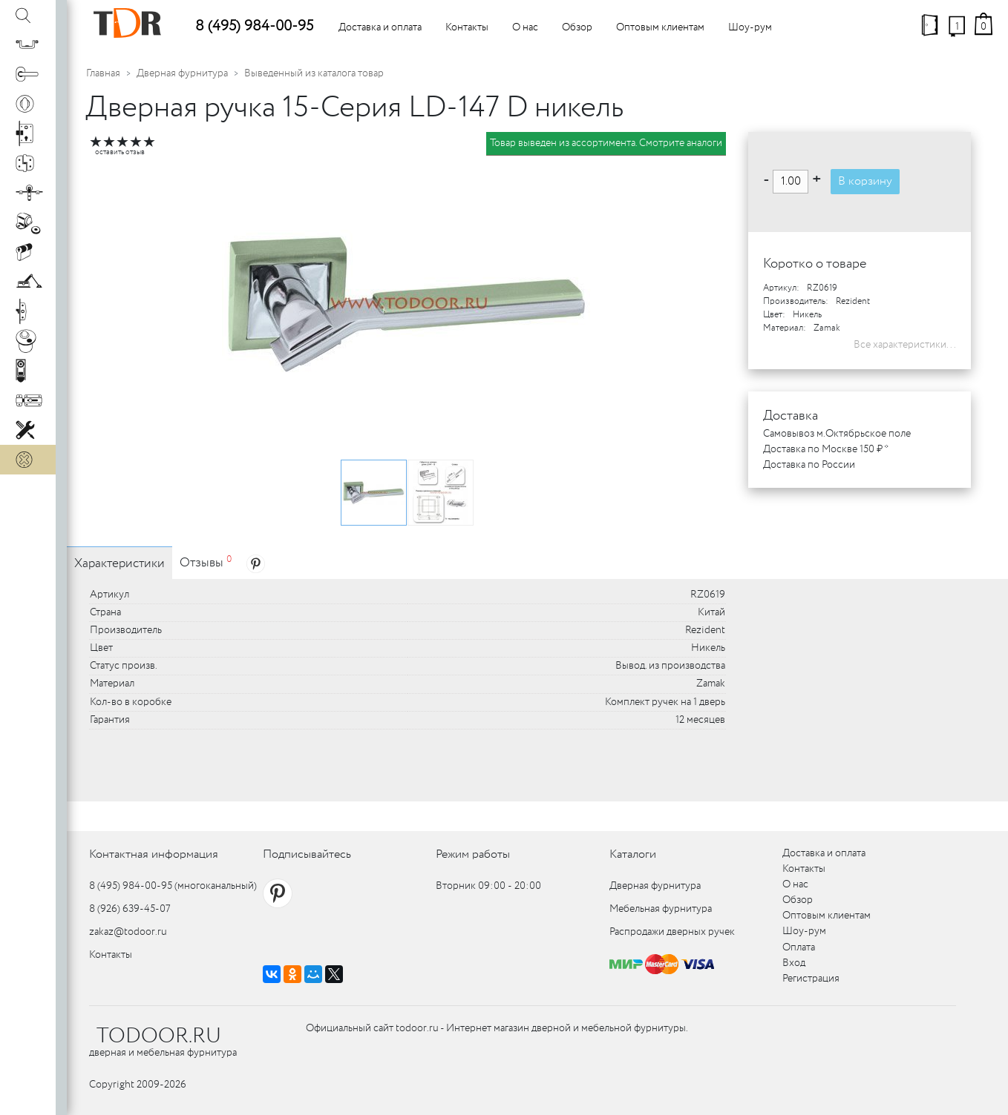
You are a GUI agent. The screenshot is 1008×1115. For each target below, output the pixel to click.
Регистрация (811, 978)
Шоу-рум (750, 27)
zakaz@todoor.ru (128, 931)
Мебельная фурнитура (660, 908)
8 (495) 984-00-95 (254, 26)
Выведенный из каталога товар (314, 73)
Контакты (466, 27)
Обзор (577, 27)
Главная (103, 73)
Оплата (798, 947)
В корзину (865, 181)
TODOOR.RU (158, 1036)
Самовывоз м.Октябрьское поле (837, 433)
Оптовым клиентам (660, 27)
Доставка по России (809, 464)
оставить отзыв (120, 152)
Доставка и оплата (380, 27)
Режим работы (473, 854)
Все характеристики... (905, 344)
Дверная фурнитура (182, 73)
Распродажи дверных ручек (672, 931)
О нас (525, 27)
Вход (793, 963)
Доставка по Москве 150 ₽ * (825, 449)
